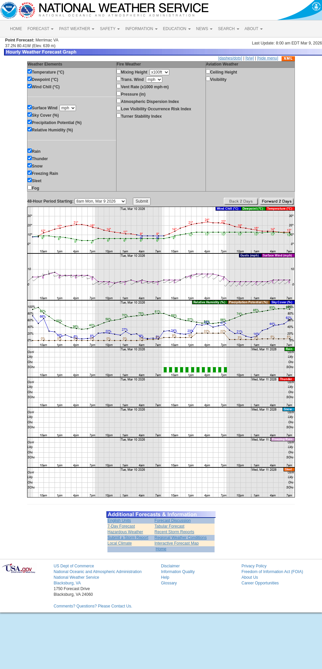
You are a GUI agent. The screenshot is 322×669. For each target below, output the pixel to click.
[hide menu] (267, 58)
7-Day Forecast (121, 526)
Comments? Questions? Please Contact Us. (93, 606)
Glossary (169, 583)
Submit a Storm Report (127, 537)
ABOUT (254, 28)
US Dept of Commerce (74, 566)
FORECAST (40, 28)
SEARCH (228, 28)
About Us (249, 577)
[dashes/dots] (230, 58)
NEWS (204, 28)
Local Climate (119, 543)
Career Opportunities (259, 583)
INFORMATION (141, 28)
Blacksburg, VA (67, 583)
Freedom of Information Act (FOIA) (272, 571)
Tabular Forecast (169, 526)
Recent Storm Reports (174, 532)
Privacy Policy (253, 566)
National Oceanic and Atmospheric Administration (98, 571)
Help (165, 577)
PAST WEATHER (76, 28)
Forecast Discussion (173, 520)
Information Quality (178, 571)
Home (161, 549)
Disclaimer (170, 566)
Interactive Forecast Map (177, 543)
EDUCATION (177, 28)
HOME (16, 28)
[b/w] (249, 58)
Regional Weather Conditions (181, 537)
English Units (119, 520)
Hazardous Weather (125, 532)
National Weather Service (76, 577)
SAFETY (110, 28)
